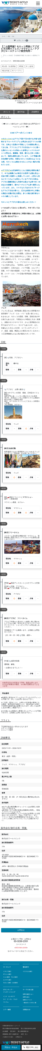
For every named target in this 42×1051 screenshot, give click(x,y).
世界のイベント (27, 1000)
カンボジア (11, 996)
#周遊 (21, 66)
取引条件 (13, 1031)
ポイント (7, 112)
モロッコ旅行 (7, 983)
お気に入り (21, 40)
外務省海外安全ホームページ (11, 1026)
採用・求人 (24, 1034)
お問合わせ (26, 1009)
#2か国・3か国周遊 (9, 66)
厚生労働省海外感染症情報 (11, 1028)
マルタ (15, 999)
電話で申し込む (31, 1047)
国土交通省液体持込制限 (28, 1028)
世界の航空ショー (28, 994)
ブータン (9, 999)
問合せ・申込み (11, 1047)
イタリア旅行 (7, 971)
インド (5, 996)
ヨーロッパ (7, 967)
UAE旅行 (15, 983)
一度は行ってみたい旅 (29, 1003)
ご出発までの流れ (8, 1037)
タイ (4, 999)
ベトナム (6, 1002)
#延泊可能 (5, 71)
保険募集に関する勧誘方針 (11, 1034)
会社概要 (5, 1031)
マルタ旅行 (14, 977)
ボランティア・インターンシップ (9, 991)
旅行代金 (21, 112)
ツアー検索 (7, 1009)
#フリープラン (17, 71)
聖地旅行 (26, 967)
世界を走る (26, 997)
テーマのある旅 (28, 990)
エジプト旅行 (7, 980)
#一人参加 (29, 66)
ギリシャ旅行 (7, 974)
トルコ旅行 (6, 977)
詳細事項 (35, 112)
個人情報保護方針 (23, 1031)
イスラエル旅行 (27, 971)
